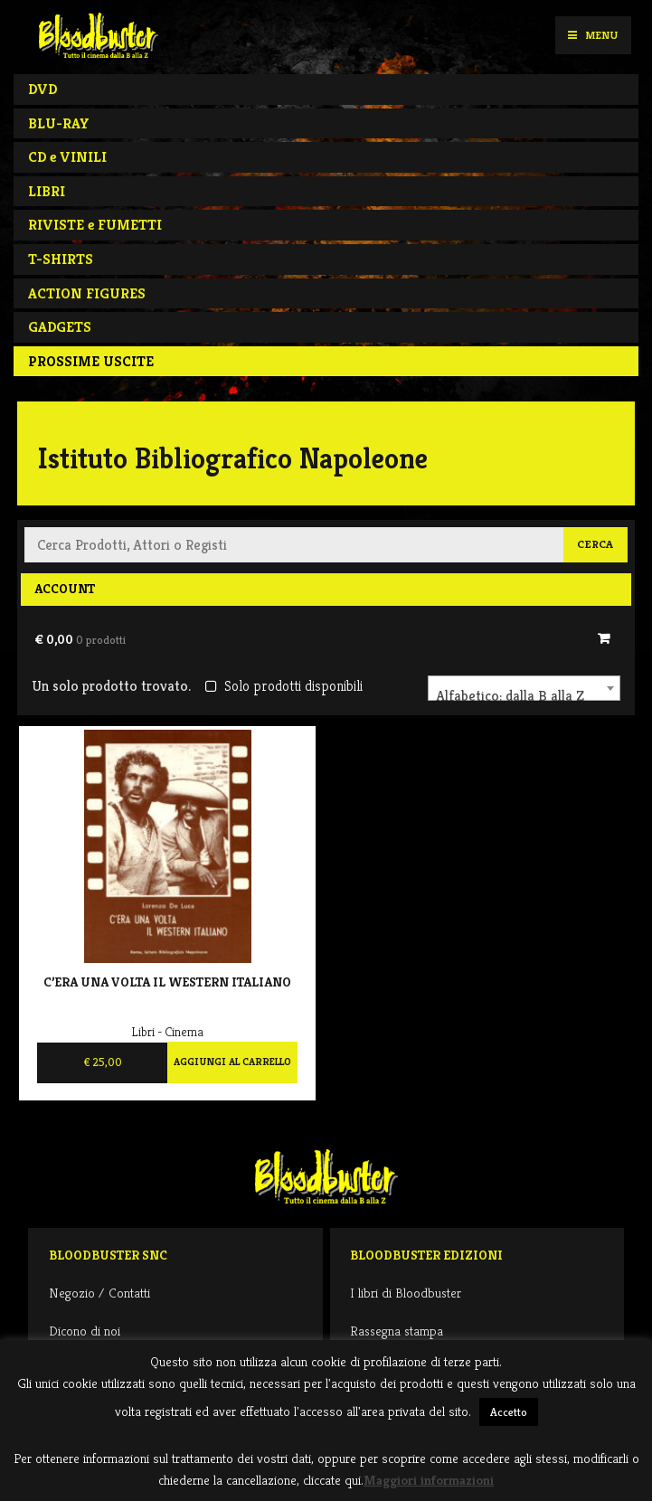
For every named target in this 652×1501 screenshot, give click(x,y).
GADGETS (59, 326)
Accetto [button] (508, 1412)
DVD (42, 89)
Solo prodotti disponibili (283, 685)
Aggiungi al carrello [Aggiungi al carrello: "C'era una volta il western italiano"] (232, 1061)
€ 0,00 (80, 639)
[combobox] (524, 688)
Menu (593, 35)
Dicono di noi (84, 1330)
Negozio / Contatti (99, 1292)
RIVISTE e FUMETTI (95, 224)
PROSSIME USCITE (91, 361)
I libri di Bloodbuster (405, 1292)
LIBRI (46, 191)
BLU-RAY (59, 123)
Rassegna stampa (396, 1330)
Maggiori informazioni (429, 1479)
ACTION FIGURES (87, 293)
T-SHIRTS (60, 259)
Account (64, 589)
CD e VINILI (67, 156)
